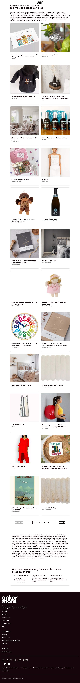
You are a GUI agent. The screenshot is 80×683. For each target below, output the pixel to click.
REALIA (44, 139)
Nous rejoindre (6, 617)
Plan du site (5, 671)
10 (48, 522)
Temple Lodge (15, 347)
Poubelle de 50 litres (55, 575)
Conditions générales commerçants (43, 668)
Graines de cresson (19, 580)
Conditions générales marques (64, 668)
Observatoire (6, 620)
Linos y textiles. (16, 468)
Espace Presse (6, 623)
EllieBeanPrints (46, 470)
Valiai (43, 100)
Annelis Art (14, 58)
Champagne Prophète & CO (49, 220)
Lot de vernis (17, 578)
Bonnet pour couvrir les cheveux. (38, 580)
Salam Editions (16, 511)
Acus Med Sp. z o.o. (47, 428)
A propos (4, 614)
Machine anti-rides (19, 583)
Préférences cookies (26, 668)
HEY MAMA (14, 98)
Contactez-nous (7, 652)
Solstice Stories (16, 264)
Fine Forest (45, 56)
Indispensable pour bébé (21, 575)
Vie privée (5, 668)
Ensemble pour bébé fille (57, 578)
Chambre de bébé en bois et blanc (58, 580)
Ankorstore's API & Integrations (11, 640)
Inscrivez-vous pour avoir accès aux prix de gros (25, 6)
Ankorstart (5, 634)
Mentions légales (14, 668)
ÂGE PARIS (45, 181)
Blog (3, 626)
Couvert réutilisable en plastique (38, 576)
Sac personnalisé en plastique (40, 578)
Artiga (13, 426)
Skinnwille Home (16, 141)
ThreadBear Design (17, 222)
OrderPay (4, 643)
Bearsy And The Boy (17, 181)
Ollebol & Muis (15, 306)
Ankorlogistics (6, 637)
